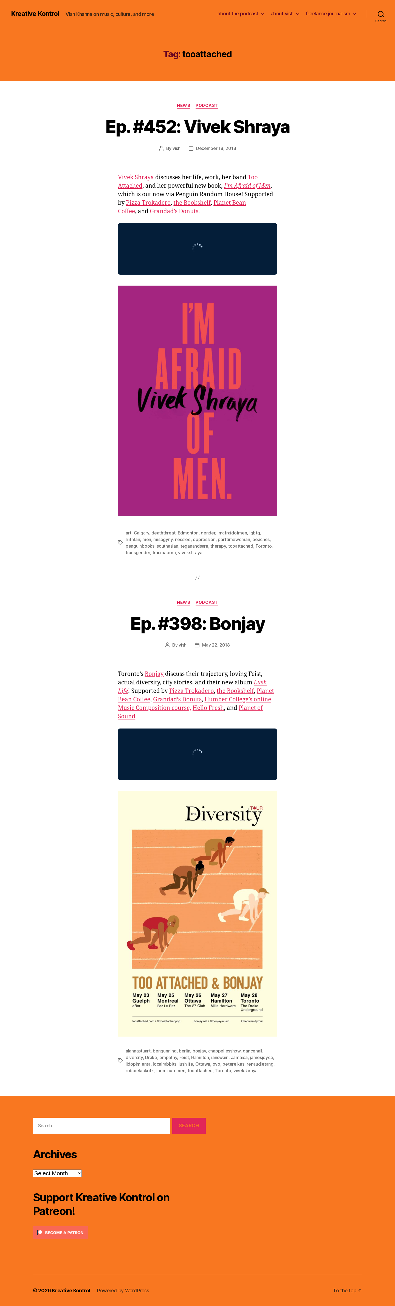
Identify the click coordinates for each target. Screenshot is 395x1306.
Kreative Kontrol (35, 13)
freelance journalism (328, 13)
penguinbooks (140, 546)
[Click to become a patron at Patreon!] (119, 1232)
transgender (138, 552)
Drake (151, 1057)
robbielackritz (140, 1070)
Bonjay (154, 674)
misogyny (163, 539)
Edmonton (188, 533)
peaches (261, 539)
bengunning (164, 1051)
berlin (184, 1051)
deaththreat (163, 533)
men (146, 539)
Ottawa (202, 1064)
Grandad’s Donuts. (175, 211)
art (128, 533)
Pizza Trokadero (148, 203)
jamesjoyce (261, 1057)
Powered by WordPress (123, 1290)
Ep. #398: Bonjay (197, 623)
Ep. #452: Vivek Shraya (197, 126)
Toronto (263, 546)
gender (208, 533)
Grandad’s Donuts (177, 699)
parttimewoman (234, 539)
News (183, 105)
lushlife (186, 1064)
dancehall (252, 1051)
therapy (218, 546)
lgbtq (254, 533)
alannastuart (138, 1051)
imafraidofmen (232, 533)
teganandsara (194, 546)
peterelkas (233, 1064)
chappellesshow (224, 1051)
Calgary (141, 533)
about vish (282, 13)
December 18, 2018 (216, 148)
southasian (167, 546)
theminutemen (170, 1070)
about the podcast (238, 13)
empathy (168, 1057)
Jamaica (239, 1057)
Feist (184, 1057)
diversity (134, 1057)
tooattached (240, 546)
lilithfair (133, 539)
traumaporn (164, 552)
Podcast (207, 105)
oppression (204, 539)
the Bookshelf (192, 203)
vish (176, 148)
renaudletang (260, 1064)
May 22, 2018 (216, 645)
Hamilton (200, 1057)
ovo (216, 1064)
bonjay (199, 1051)
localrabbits (164, 1064)
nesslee (183, 539)
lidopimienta (138, 1064)
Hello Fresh (208, 708)
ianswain (219, 1057)
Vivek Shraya (136, 177)
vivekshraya (190, 552)
